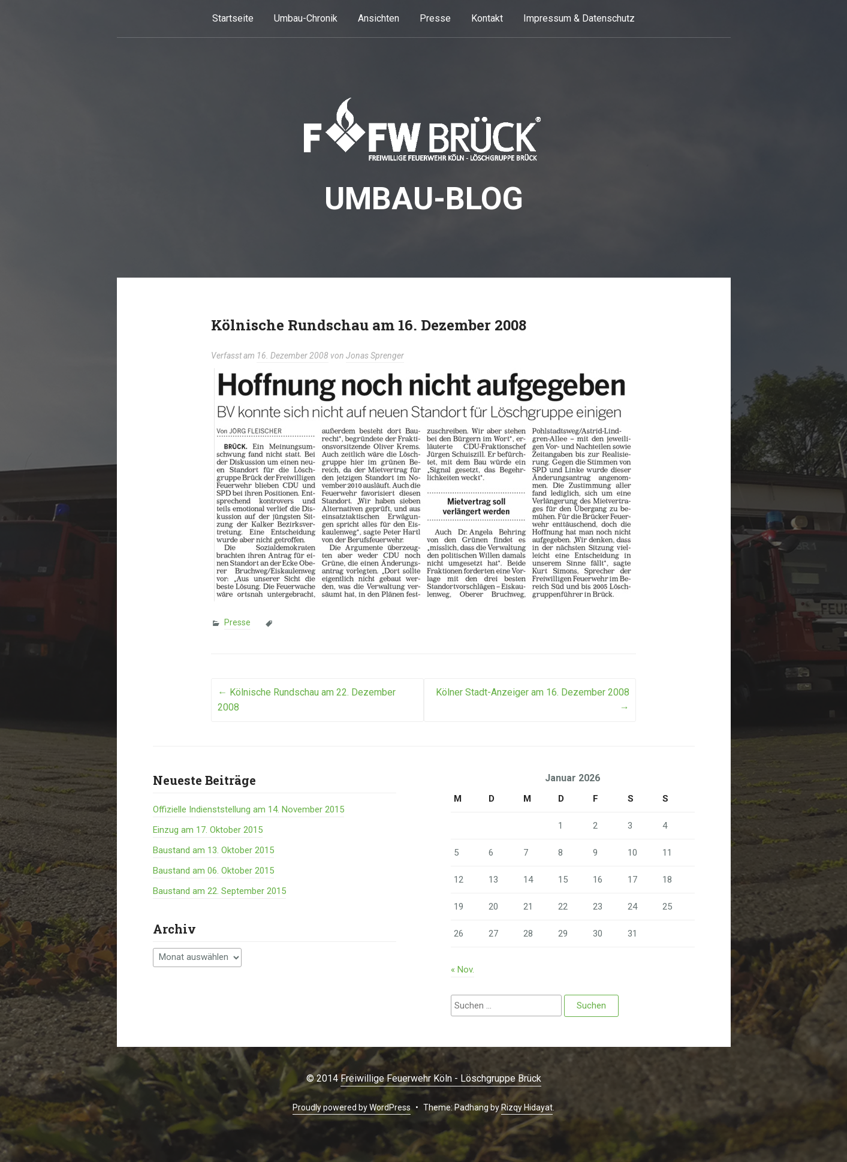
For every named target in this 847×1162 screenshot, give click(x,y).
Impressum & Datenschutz (579, 18)
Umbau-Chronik (305, 18)
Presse (435, 18)
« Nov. (462, 969)
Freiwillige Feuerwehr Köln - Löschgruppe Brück (440, 1078)
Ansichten (378, 18)
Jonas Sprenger (375, 355)
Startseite (233, 18)
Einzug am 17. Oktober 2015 (208, 829)
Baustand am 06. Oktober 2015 (213, 870)
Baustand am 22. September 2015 (219, 891)
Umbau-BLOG (423, 198)
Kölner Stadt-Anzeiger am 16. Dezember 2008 (532, 700)
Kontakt (487, 18)
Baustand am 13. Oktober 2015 (213, 850)
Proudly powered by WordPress (352, 1107)
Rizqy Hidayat (527, 1107)
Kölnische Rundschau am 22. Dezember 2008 (307, 700)
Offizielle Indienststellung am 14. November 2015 (248, 809)
